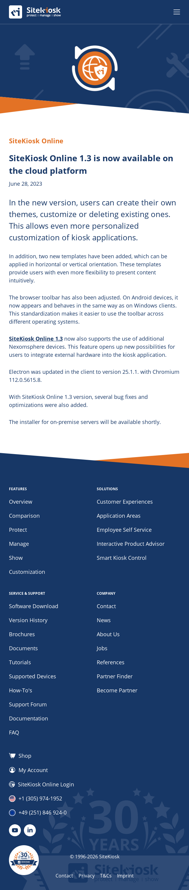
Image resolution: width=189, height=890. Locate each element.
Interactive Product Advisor (131, 543)
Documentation (28, 718)
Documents (23, 648)
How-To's (20, 690)
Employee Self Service (124, 529)
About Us (108, 634)
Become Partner (117, 690)
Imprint (125, 875)
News (104, 620)
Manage (19, 543)
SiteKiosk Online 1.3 (36, 338)
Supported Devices (32, 676)
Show (16, 557)
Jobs (102, 648)
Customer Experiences (125, 501)
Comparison (24, 515)
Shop (20, 756)
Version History (28, 620)
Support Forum (28, 704)
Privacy (87, 875)
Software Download (33, 606)
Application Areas (119, 515)
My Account (28, 770)
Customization (27, 571)
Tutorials (20, 662)
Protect (18, 529)
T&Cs (106, 875)
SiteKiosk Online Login (41, 784)
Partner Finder (115, 676)
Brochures (22, 634)
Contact (106, 606)
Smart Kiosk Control (122, 557)
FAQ (14, 732)
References (111, 662)
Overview (20, 501)
